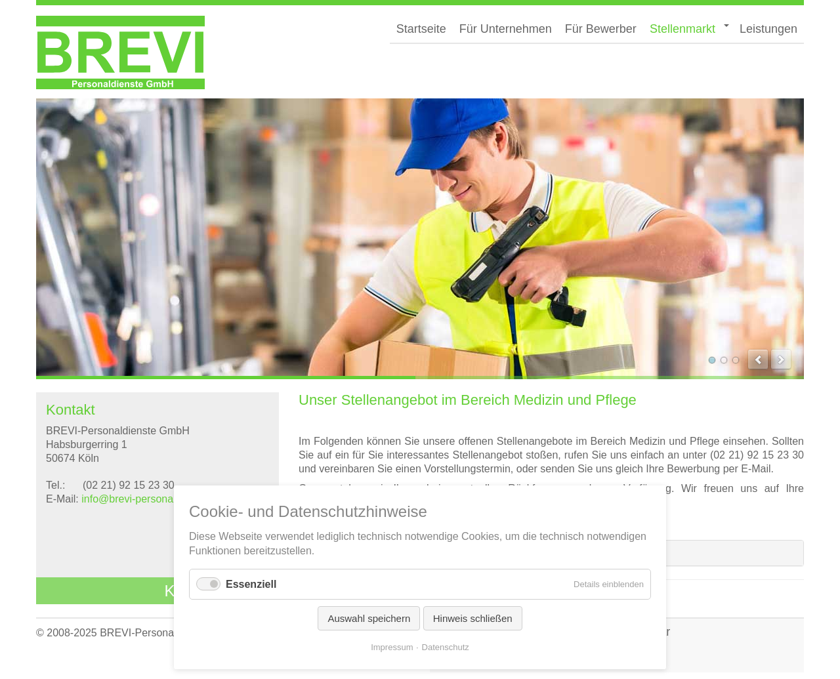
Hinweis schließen (473, 618)
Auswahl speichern (368, 618)
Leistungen (768, 28)
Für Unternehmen (505, 28)
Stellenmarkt (682, 28)
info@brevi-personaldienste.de (152, 498)
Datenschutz (445, 647)
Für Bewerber (601, 28)
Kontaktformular (220, 591)
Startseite (421, 28)
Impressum (392, 647)
